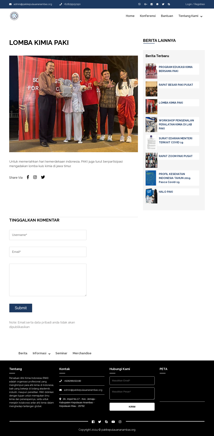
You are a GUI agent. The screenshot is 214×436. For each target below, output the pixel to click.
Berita (23, 353)
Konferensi (148, 16)
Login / (190, 4)
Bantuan (167, 16)
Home (130, 16)
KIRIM (132, 406)
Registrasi (199, 4)
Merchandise (82, 353)
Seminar (61, 353)
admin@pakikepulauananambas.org (30, 4)
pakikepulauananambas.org (118, 429)
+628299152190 (70, 4)
